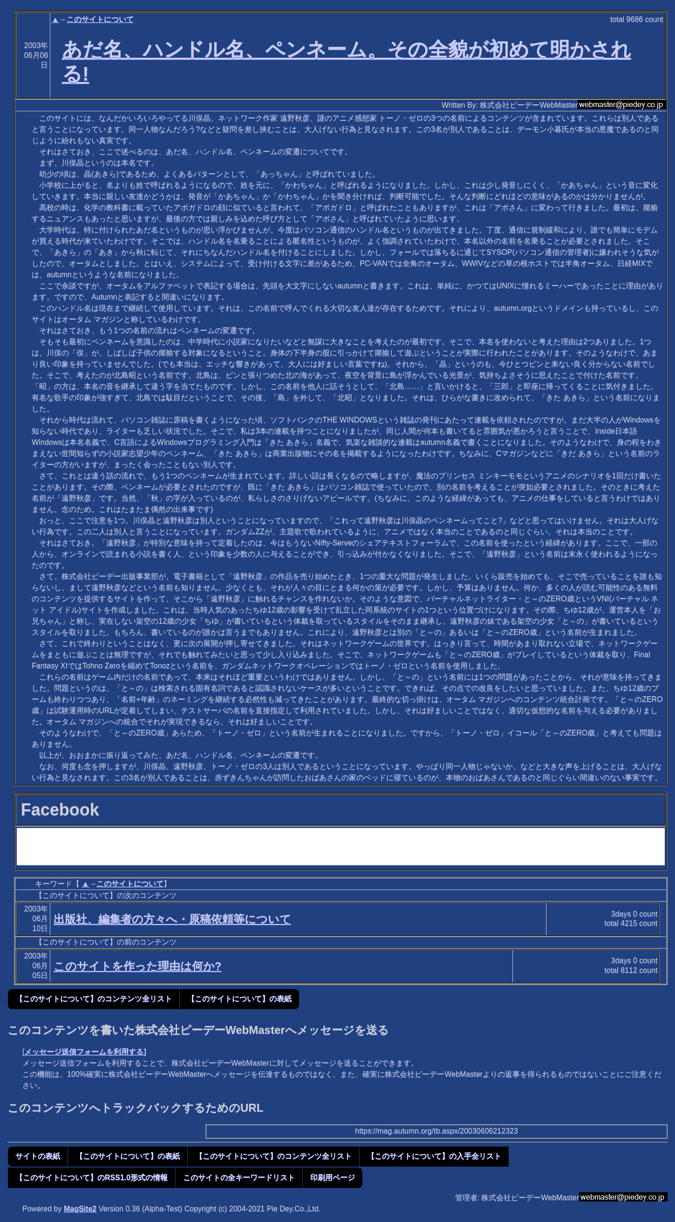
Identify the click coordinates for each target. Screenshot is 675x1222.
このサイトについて (100, 19)
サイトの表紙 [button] (37, 1156)
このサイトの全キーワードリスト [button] (239, 1177)
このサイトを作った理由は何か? (138, 966)
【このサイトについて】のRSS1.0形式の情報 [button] (91, 1177)
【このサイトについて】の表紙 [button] (239, 999)
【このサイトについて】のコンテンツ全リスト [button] (93, 999)
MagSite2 (80, 1209)
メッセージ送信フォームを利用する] (85, 1052)
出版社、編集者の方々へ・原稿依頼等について (172, 919)
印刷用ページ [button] (332, 1177)
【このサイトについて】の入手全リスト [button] (434, 1156)
